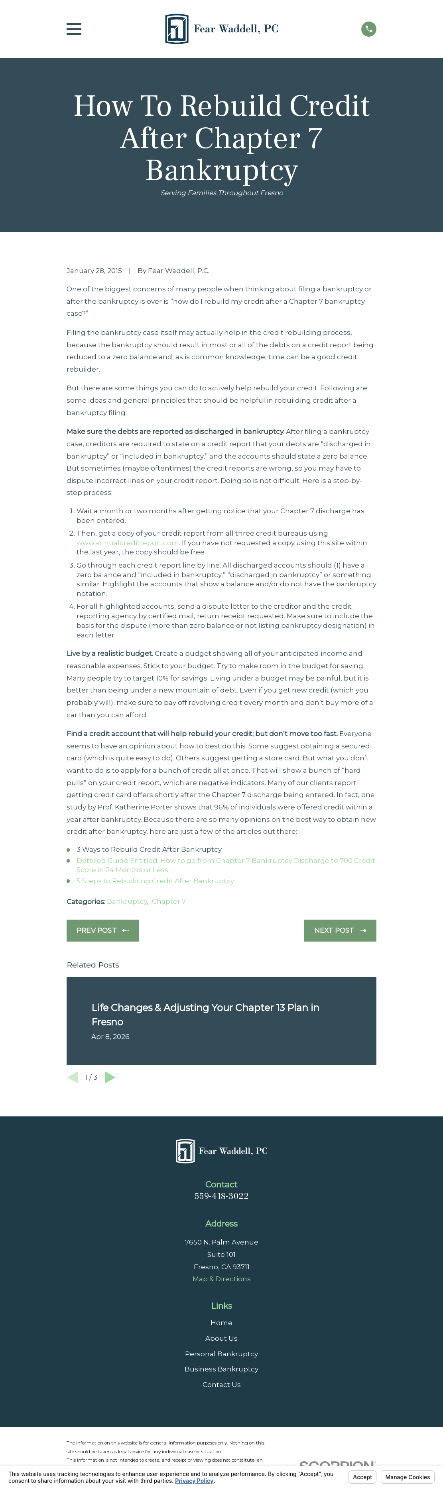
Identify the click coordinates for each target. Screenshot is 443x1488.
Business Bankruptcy (221, 1369)
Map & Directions (222, 1279)
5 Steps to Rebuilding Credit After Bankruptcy (155, 881)
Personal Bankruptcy (221, 1354)
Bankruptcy (127, 901)
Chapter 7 (169, 901)
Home (221, 1323)
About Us (221, 1338)
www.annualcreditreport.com (128, 543)
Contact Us (222, 1385)
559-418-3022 (222, 1196)
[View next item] (110, 1077)
